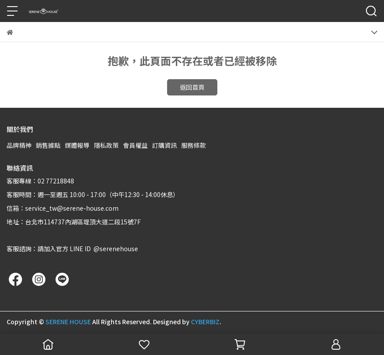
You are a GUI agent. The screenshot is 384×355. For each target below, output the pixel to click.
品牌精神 (19, 145)
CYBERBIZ (205, 321)
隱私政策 (106, 145)
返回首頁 (192, 87)
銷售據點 (48, 145)
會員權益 (135, 145)
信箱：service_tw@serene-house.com (63, 208)
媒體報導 (77, 145)
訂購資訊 (164, 145)
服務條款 (193, 145)
